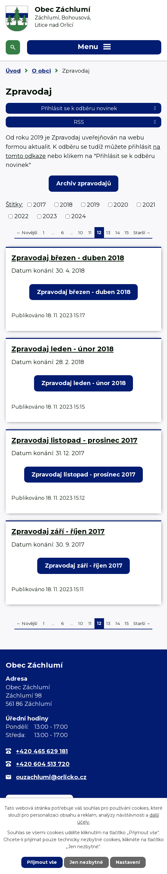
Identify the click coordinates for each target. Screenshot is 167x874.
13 (108, 232)
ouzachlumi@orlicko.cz (51, 777)
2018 (66, 204)
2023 (50, 216)
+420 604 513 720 (43, 764)
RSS (116, 122)
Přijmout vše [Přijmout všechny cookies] (42, 862)
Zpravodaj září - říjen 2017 (58, 531)
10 (80, 232)
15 (127, 232)
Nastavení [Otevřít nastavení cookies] (128, 862)
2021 (149, 204)
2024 (78, 216)
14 (117, 232)
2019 (93, 204)
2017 (39, 204)
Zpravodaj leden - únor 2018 (62, 349)
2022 (21, 216)
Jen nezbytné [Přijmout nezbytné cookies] (86, 862)
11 (90, 232)
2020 (121, 204)
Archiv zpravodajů (83, 183)
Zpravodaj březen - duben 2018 (67, 258)
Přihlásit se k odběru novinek (99, 108)
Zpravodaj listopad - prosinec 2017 (74, 440)
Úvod (13, 71)
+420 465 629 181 (42, 751)
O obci (41, 71)
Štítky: (14, 204)
